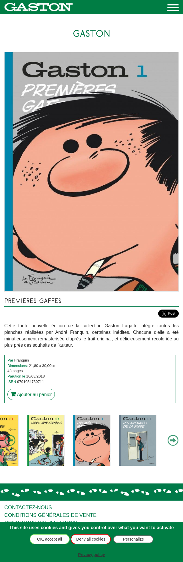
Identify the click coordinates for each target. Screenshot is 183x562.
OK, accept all (49, 539)
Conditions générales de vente (50, 515)
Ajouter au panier (31, 394)
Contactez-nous (28, 507)
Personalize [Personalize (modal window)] (133, 539)
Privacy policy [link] (91, 554)
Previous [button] (10, 440)
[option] (46, 440)
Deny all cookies (90, 539)
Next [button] (173, 440)
